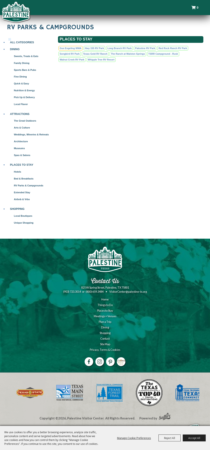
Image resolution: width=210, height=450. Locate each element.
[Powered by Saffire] (164, 417)
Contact (105, 338)
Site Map (105, 344)
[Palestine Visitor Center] (16, 12)
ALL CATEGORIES (22, 42)
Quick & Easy (21, 83)
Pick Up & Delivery (24, 97)
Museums (19, 148)
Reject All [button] (169, 438)
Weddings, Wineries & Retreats (31, 134)
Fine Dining (20, 76)
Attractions (19, 114)
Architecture (21, 141)
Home (105, 299)
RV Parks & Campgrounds (28, 185)
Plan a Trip (105, 321)
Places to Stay (21, 164)
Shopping (17, 208)
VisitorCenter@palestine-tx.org (128, 291)
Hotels (17, 171)
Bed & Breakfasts (23, 178)
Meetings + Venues (105, 316)
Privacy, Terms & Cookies (105, 349)
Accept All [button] (194, 438)
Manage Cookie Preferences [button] (134, 438)
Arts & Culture (22, 127)
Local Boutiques (23, 216)
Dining (15, 49)
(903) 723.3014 (72, 291)
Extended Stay (22, 192)
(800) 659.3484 (94, 291)
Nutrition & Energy (24, 90)
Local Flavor (21, 104)
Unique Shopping (23, 222)
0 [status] (197, 7)
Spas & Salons (22, 155)
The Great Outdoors (25, 120)
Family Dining (21, 63)
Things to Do (105, 305)
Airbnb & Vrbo (22, 199)
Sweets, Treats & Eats (26, 56)
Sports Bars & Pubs (25, 70)
